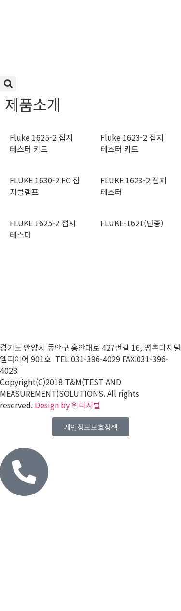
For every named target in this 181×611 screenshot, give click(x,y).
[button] (8, 83)
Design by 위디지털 (67, 405)
